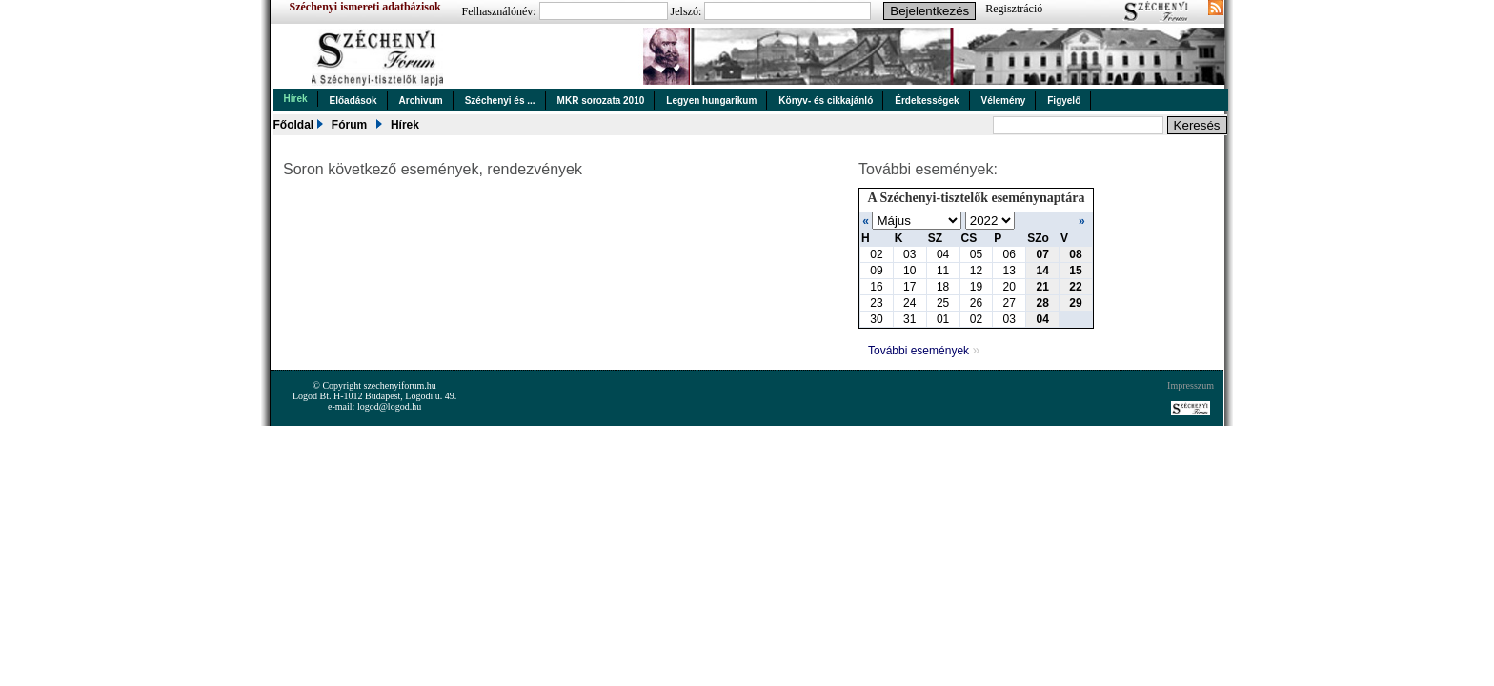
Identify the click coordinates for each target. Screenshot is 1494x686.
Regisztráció (1013, 8)
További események (923, 350)
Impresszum (1190, 385)
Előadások (353, 100)
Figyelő (1063, 100)
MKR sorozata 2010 (601, 100)
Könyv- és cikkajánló (825, 100)
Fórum (349, 124)
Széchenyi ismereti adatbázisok (365, 6)
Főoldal (293, 124)
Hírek (296, 98)
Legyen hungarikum (711, 100)
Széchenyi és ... (500, 100)
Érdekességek (927, 100)
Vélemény (1003, 100)
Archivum (421, 100)
